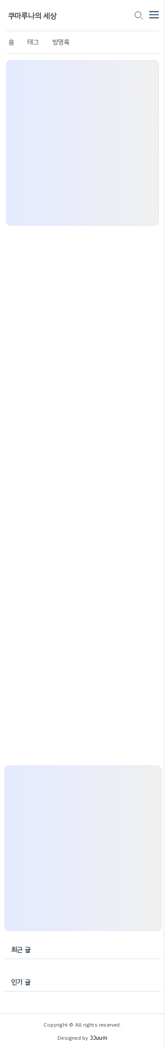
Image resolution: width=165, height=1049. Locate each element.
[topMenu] (154, 13)
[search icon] (138, 16)
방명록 (61, 42)
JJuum (98, 1038)
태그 (33, 42)
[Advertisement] (82, 143)
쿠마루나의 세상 (32, 16)
